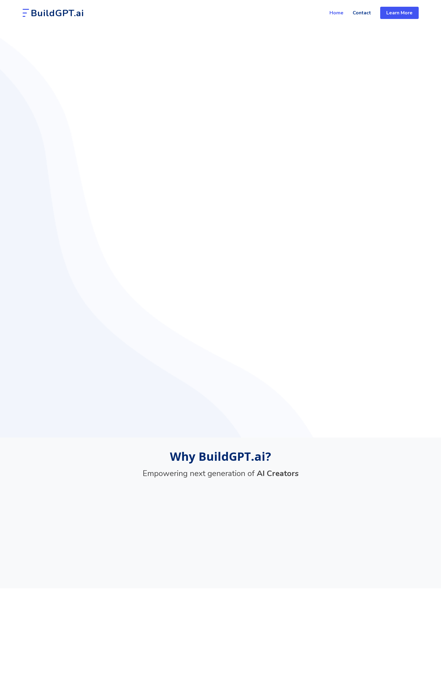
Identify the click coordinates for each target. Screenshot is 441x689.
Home (336, 12)
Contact (362, 12)
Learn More (399, 12)
